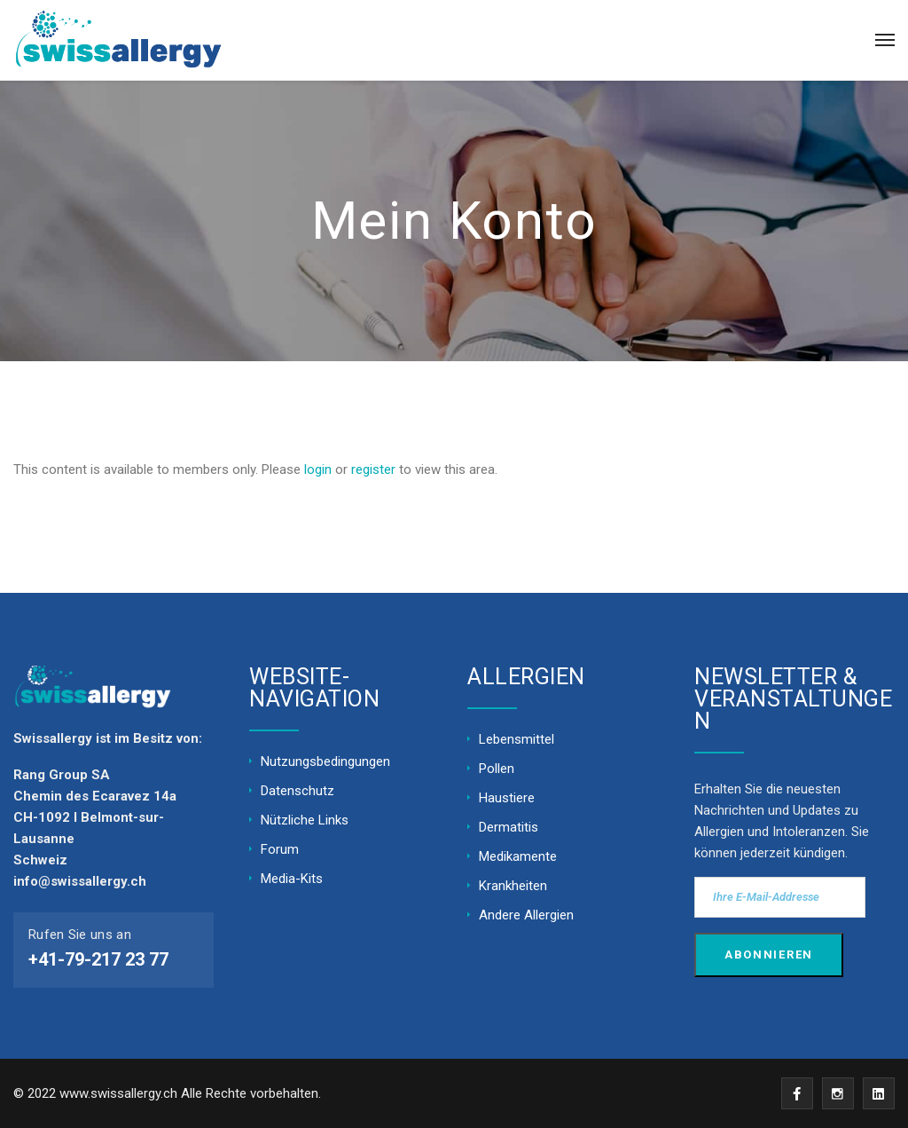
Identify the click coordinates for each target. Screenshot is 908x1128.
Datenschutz (297, 791)
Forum (280, 849)
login (318, 469)
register (373, 469)
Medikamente (518, 856)
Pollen (496, 769)
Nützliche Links (304, 820)
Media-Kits (292, 879)
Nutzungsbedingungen (325, 761)
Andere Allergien (526, 915)
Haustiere (507, 798)
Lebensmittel (516, 739)
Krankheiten (513, 886)
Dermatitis (508, 827)
